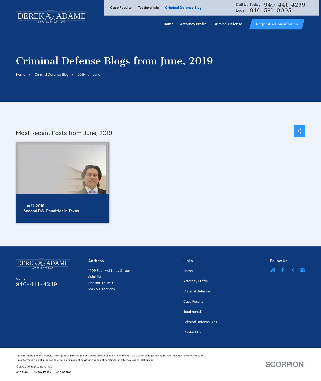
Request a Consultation (277, 24)
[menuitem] (22, 372)
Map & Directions (101, 289)
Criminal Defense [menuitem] (228, 24)
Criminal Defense (196, 291)
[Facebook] (282, 269)
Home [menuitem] (168, 24)
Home (188, 271)
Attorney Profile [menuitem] (193, 24)
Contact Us (192, 332)
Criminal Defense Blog (183, 7)
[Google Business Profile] (302, 269)
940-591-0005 (271, 10)
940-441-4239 (284, 4)
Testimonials (148, 7)
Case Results (121, 7)
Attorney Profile (195, 281)
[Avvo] (272, 269)
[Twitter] (292, 269)
